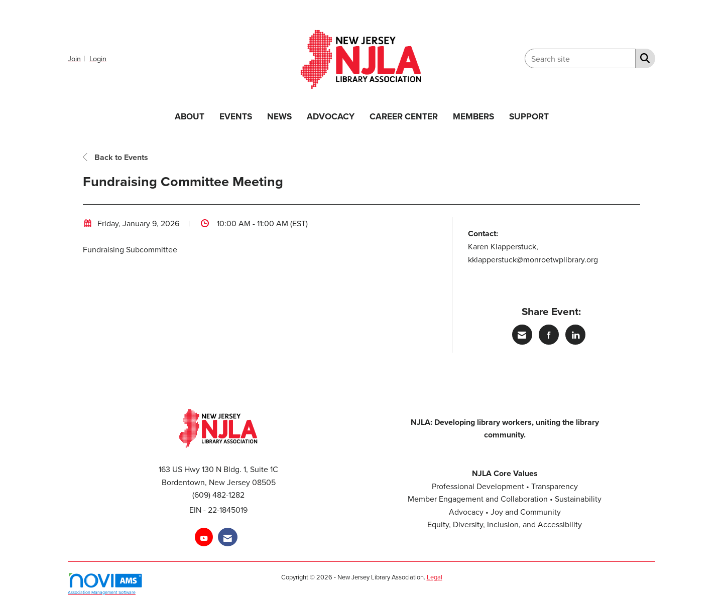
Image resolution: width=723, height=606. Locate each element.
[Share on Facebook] (549, 335)
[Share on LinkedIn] (575, 335)
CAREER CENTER (404, 116)
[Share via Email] (522, 335)
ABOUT (189, 116)
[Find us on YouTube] (204, 537)
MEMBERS (473, 116)
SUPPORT (529, 116)
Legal (434, 576)
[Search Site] (643, 58)
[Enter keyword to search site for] (580, 58)
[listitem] (77, 58)
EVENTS (235, 116)
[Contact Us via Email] (227, 537)
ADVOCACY (330, 116)
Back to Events (115, 157)
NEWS (279, 116)
